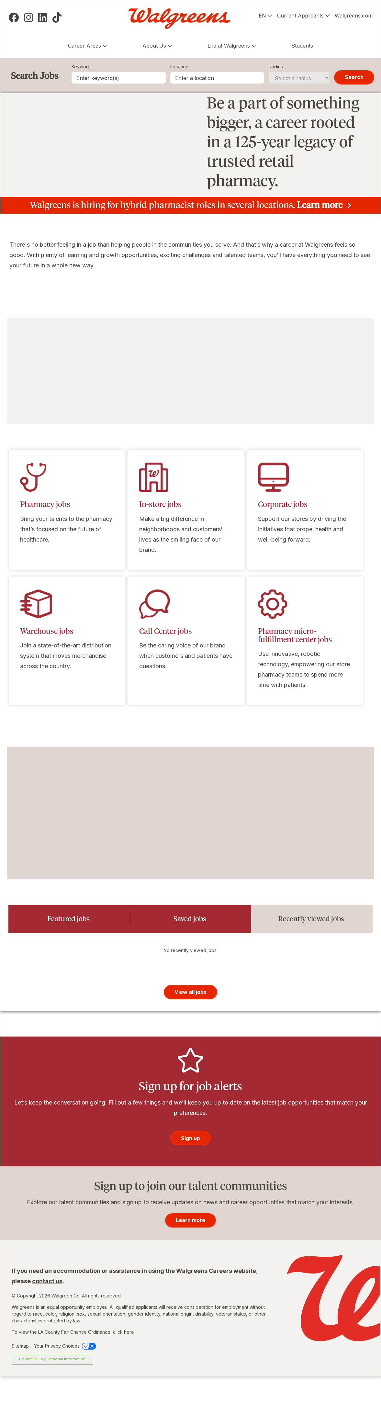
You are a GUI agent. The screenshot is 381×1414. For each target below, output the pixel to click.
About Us (154, 45)
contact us (47, 1320)
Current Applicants (300, 15)
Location (179, 66)
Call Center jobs (165, 668)
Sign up (190, 1177)
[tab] (69, 957)
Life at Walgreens (228, 45)
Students (302, 45)
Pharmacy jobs (45, 542)
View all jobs (190, 1030)
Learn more (319, 242)
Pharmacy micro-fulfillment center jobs (295, 673)
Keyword (81, 66)
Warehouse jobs (46, 668)
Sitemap (20, 1384)
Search (354, 77)
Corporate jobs (283, 542)
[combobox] (217, 78)
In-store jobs (160, 542)
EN (262, 15)
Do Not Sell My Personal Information (52, 1398)
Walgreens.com (354, 15)
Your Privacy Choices (65, 1384)
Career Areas (84, 45)
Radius (276, 66)
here (129, 1371)
